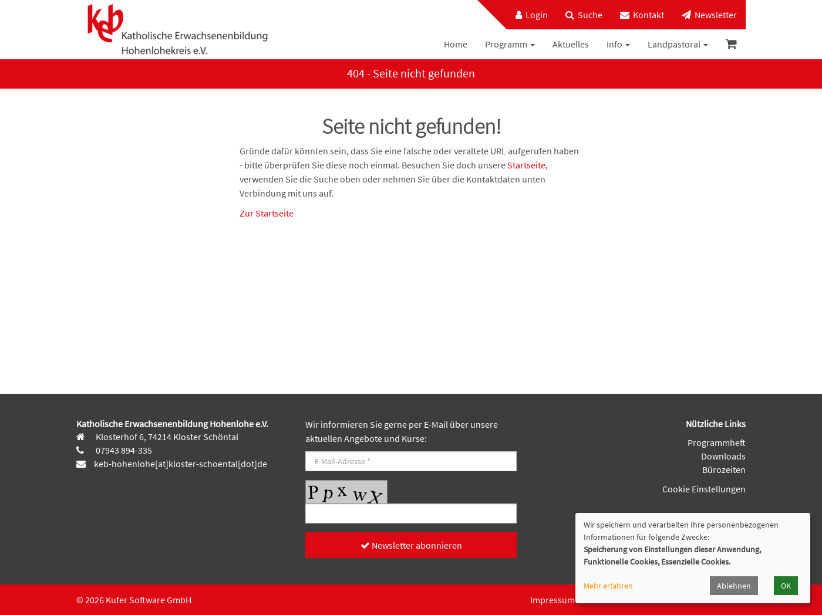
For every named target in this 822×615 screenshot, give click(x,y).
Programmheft (717, 442)
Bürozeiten (724, 469)
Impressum (552, 600)
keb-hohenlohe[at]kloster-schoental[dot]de (180, 463)
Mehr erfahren (608, 585)
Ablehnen (734, 585)
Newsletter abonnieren (411, 545)
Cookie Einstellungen (704, 489)
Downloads (723, 456)
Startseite (526, 165)
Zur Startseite (267, 213)
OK (786, 585)
